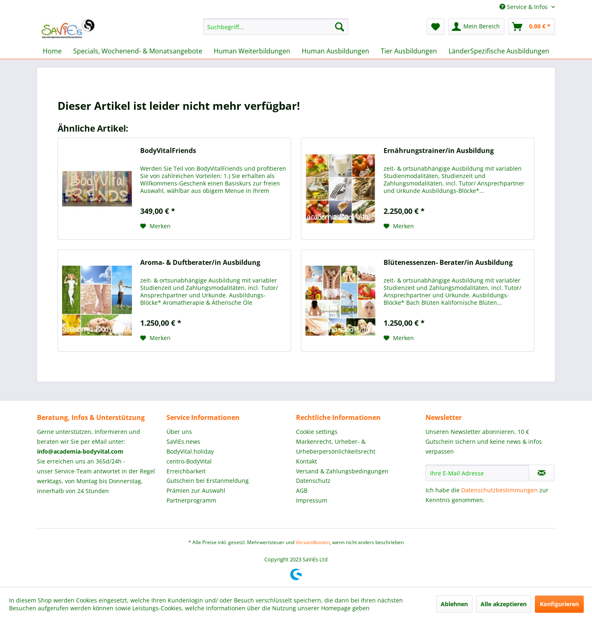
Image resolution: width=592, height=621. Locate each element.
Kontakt (306, 461)
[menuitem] (275, 27)
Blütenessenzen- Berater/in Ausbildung (448, 262)
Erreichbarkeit (186, 471)
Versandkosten (313, 542)
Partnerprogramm (191, 500)
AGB (302, 490)
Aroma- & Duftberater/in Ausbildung (200, 262)
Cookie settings (317, 432)
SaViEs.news (183, 441)
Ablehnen (454, 604)
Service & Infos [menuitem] (524, 7)
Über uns (179, 432)
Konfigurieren (559, 604)
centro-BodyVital (189, 461)
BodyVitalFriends (168, 150)
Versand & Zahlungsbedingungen (342, 471)
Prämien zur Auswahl (195, 490)
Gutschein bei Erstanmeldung (207, 480)
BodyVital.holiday (190, 451)
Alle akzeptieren (504, 604)
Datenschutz (313, 480)
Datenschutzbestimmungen (499, 490)
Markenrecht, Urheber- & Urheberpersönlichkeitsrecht (335, 446)
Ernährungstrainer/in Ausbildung (439, 150)
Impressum (311, 500)
